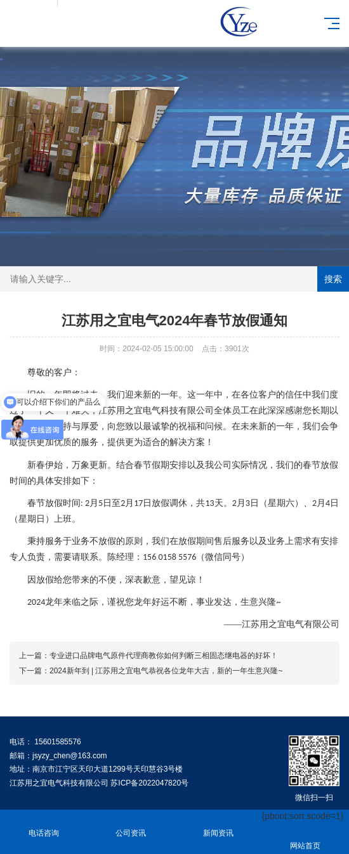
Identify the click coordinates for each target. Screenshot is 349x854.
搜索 (333, 279)
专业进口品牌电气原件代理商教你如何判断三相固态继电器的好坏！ (163, 655)
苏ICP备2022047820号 (149, 783)
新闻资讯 (218, 826)
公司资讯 (131, 826)
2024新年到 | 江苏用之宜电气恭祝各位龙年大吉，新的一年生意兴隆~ (166, 670)
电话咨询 (44, 826)
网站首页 (306, 838)
